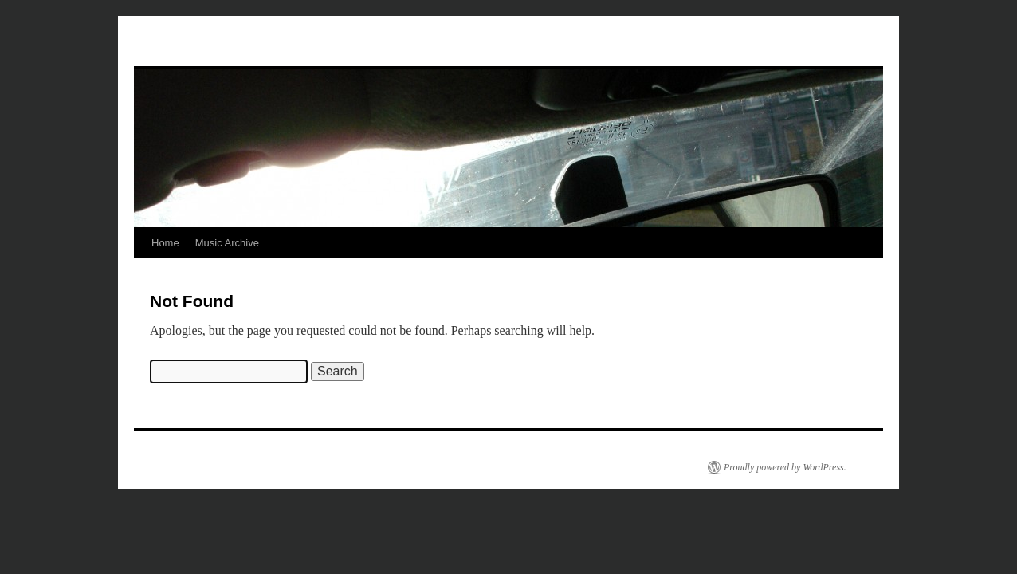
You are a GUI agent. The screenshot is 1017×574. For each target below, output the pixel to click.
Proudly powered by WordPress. (785, 467)
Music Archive (227, 243)
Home (165, 243)
